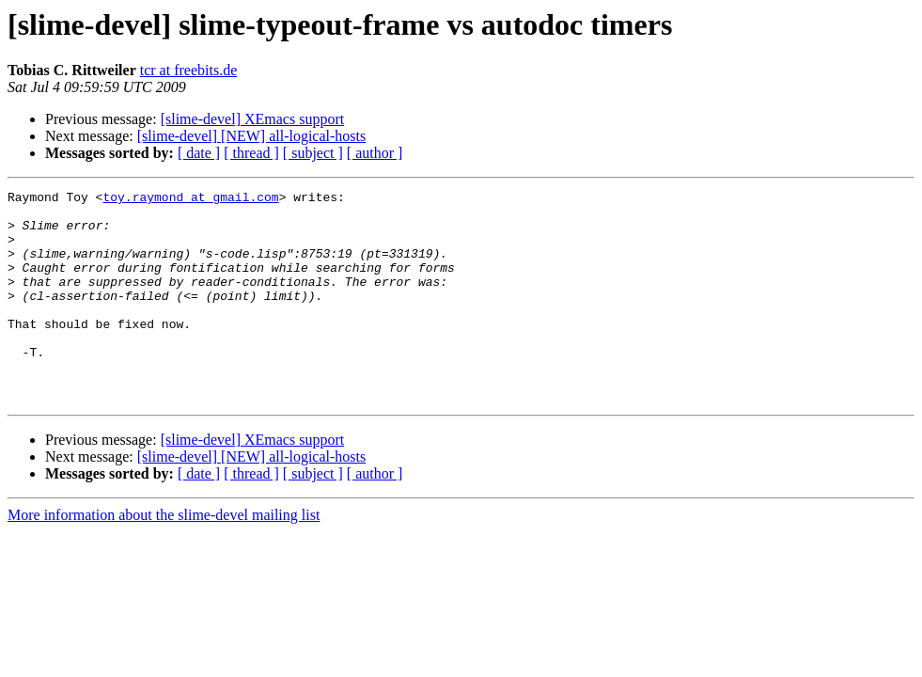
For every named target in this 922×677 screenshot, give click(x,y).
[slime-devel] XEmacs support (253, 119)
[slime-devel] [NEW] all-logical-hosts (251, 136)
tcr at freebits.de (189, 70)
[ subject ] (313, 153)
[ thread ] (251, 153)
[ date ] (199, 153)
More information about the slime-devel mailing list (164, 557)
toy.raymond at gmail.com (190, 199)
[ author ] (375, 153)
